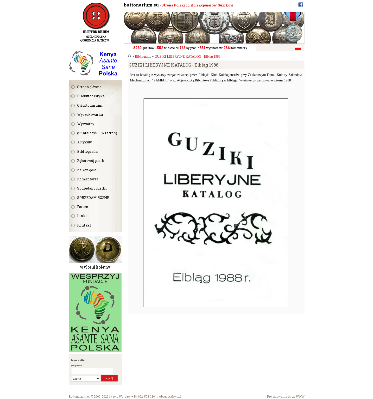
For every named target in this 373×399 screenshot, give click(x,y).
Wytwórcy (85, 124)
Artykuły (84, 142)
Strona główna (89, 87)
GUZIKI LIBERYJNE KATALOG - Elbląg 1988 (188, 56)
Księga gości (87, 170)
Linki (82, 216)
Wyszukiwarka (90, 114)
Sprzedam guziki (92, 188)
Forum (83, 206)
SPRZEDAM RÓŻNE (93, 197)
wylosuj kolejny (95, 267)
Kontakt (84, 225)
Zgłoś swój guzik (90, 160)
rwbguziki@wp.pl (169, 396)
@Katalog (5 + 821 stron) (97, 133)
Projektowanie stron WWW (285, 396)
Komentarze (88, 179)
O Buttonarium (90, 105)
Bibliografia (87, 151)
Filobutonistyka (91, 96)
